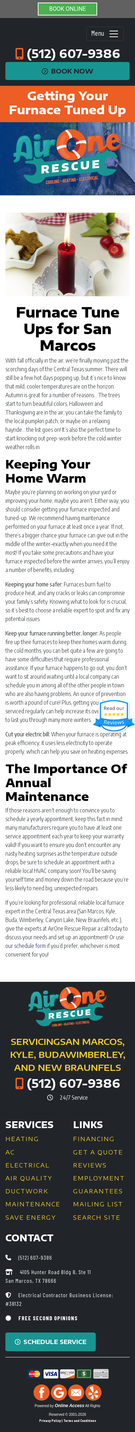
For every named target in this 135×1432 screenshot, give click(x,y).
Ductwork (26, 1191)
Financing (94, 1139)
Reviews (90, 1165)
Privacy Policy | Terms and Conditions (67, 1420)
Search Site (97, 1217)
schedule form (30, 945)
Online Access (69, 1405)
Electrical (27, 1165)
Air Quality (29, 1178)
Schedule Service (50, 1341)
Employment (99, 1178)
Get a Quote (98, 1152)
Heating (22, 1139)
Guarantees (98, 1191)
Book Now (67, 71)
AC (10, 1152)
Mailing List (98, 1204)
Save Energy (30, 1217)
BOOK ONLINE (67, 8)
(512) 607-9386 (73, 53)
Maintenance (32, 1204)
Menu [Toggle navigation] (105, 33)
